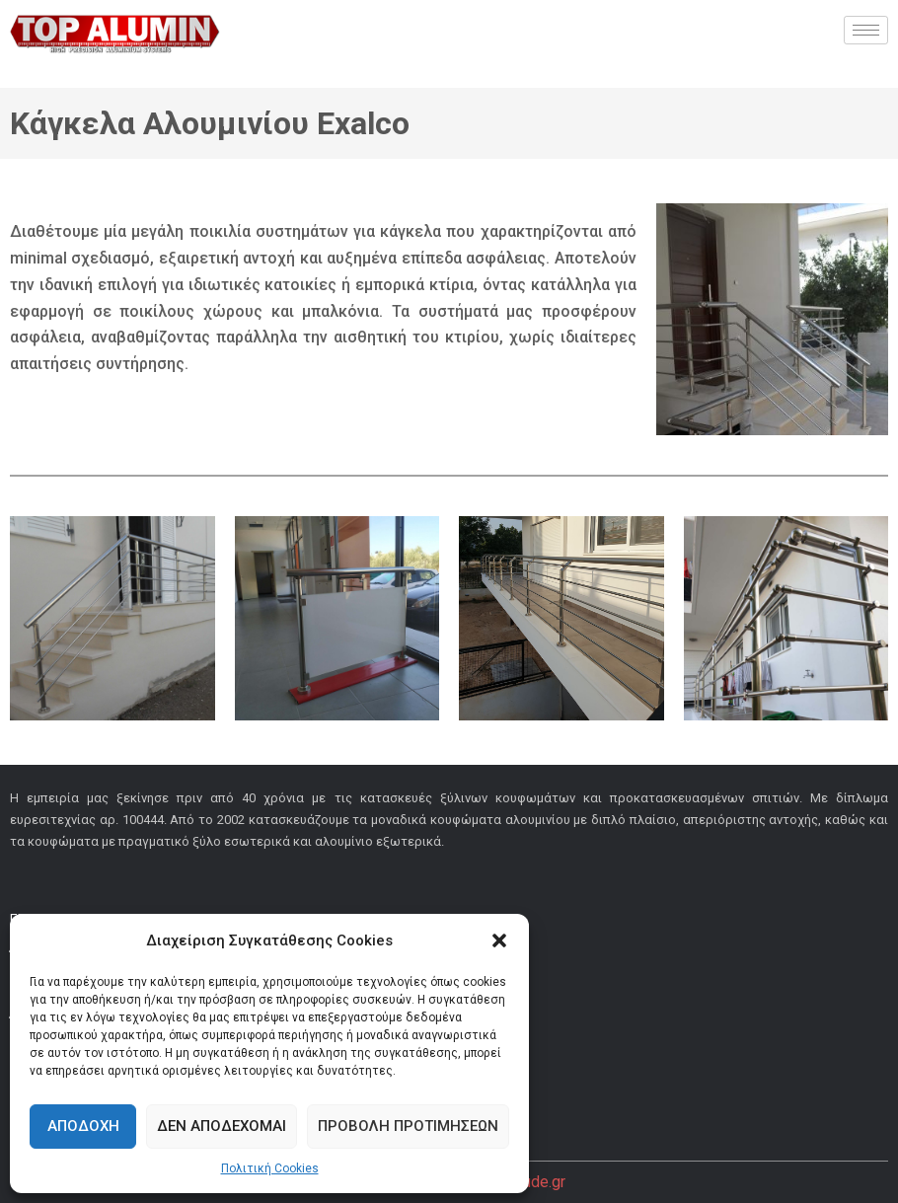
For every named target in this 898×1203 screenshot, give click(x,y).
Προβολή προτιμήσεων (408, 1126)
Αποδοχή (83, 1126)
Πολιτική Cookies (270, 1168)
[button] (499, 940)
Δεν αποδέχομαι (221, 1126)
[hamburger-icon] (866, 30)
